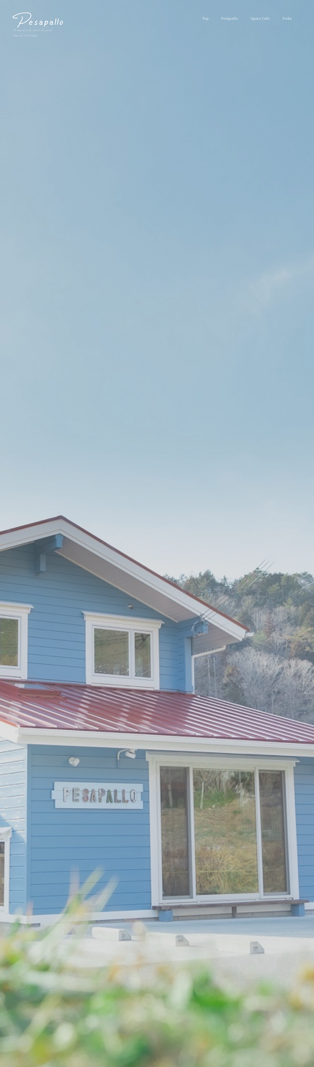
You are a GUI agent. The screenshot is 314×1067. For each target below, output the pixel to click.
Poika (287, 18)
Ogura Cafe (260, 18)
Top (205, 18)
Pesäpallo (229, 18)
